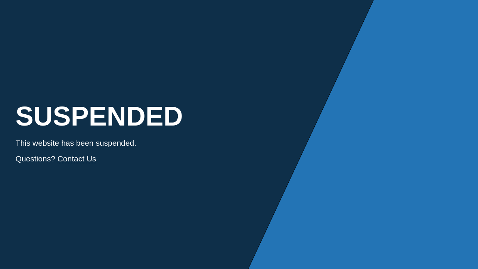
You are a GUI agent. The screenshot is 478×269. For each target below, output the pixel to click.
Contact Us (77, 158)
